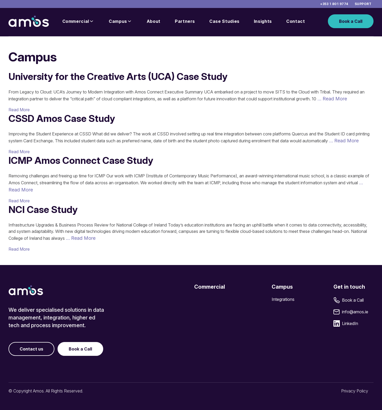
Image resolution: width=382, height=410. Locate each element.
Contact (295, 21)
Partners (185, 21)
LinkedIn (350, 323)
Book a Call (350, 21)
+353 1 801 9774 (334, 4)
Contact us (31, 349)
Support (363, 4)
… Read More (331, 98)
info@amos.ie (355, 311)
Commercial (75, 21)
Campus (118, 21)
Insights (263, 21)
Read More (19, 109)
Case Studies (224, 21)
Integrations (283, 299)
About (153, 21)
